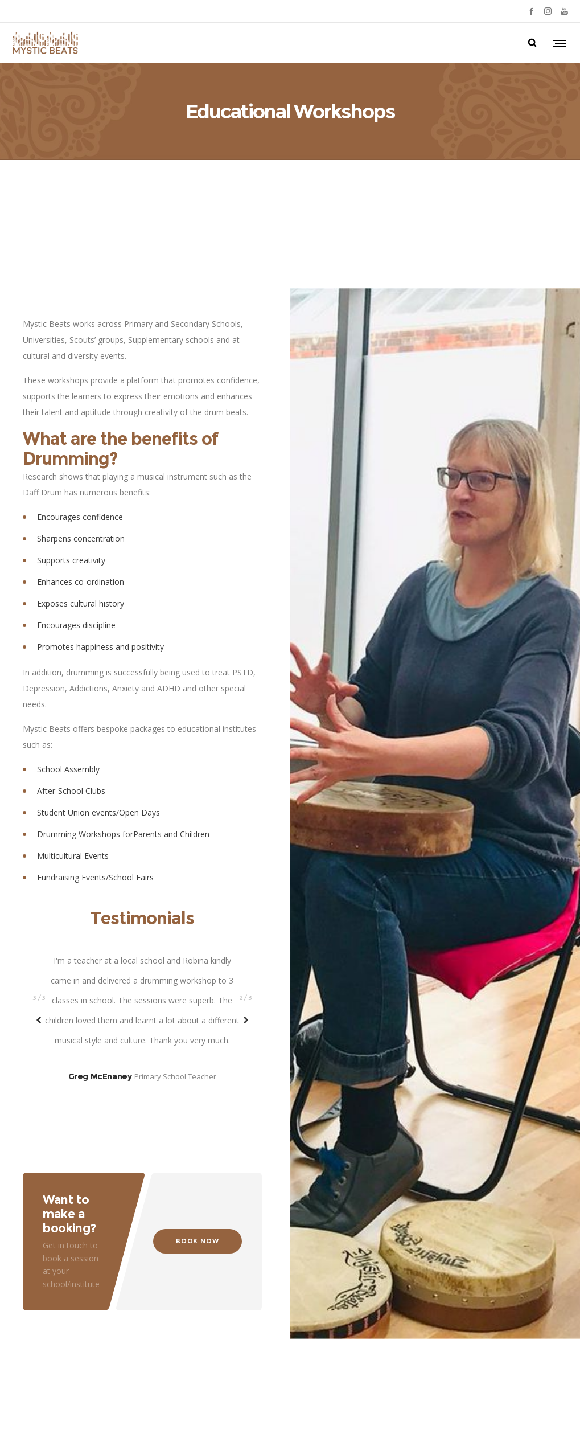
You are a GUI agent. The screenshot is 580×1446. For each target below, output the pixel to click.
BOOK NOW (197, 1220)
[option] (142, 921)
